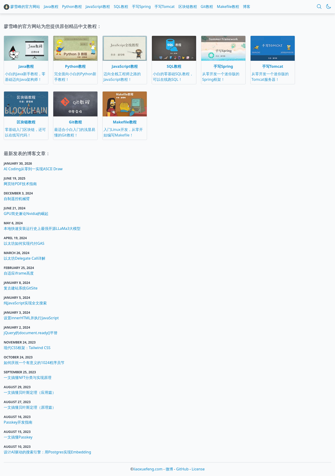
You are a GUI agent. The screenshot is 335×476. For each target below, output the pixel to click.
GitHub (182, 469)
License (198, 469)
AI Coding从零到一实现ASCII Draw (33, 168)
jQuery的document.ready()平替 (30, 332)
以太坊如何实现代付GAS (24, 243)
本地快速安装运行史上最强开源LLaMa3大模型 (42, 228)
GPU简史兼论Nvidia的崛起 (26, 213)
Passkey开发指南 (18, 422)
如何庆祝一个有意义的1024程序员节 (34, 362)
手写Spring (141, 6)
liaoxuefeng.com (148, 469)
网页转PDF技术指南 (20, 183)
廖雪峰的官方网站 (22, 7)
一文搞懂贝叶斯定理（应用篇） (30, 392)
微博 (169, 469)
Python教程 (72, 6)
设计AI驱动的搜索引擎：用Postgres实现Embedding (47, 452)
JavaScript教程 (98, 6)
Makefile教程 (228, 6)
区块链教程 (187, 6)
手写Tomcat (164, 6)
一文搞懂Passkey (18, 437)
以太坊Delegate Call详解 (24, 258)
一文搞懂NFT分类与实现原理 (27, 377)
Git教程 (207, 6)
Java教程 (51, 6)
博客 (246, 6)
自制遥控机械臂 (17, 198)
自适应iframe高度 (19, 273)
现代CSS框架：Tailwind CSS (27, 347)
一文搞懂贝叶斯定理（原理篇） (30, 407)
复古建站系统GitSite (20, 288)
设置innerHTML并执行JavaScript (31, 317)
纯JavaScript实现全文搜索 (25, 303)
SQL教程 (121, 6)
